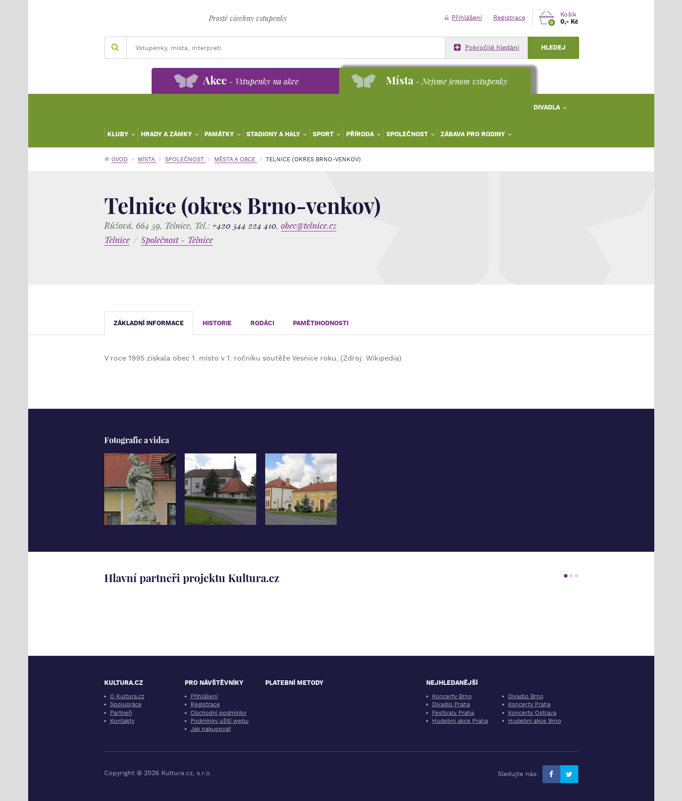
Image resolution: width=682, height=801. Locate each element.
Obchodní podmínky (218, 712)
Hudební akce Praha (460, 720)
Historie (217, 323)
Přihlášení (463, 17)
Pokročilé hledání (486, 48)
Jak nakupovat (211, 729)
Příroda (361, 134)
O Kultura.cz (127, 696)
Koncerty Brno (452, 696)
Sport (324, 134)
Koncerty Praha (529, 704)
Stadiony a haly (274, 134)
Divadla (548, 107)
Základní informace (149, 323)
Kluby (118, 134)
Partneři (121, 712)
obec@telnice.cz (308, 225)
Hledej (553, 47)
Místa (147, 159)
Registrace (509, 17)
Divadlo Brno (525, 696)
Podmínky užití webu (220, 720)
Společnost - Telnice (177, 239)
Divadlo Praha (451, 704)
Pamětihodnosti (320, 323)
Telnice (117, 239)
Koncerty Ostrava (532, 712)
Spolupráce (126, 704)
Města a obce (235, 159)
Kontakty (122, 720)
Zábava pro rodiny (474, 134)
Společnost (408, 134)
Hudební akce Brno (534, 720)
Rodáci (262, 323)
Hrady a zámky (167, 134)
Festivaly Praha (453, 712)
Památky (220, 134)
